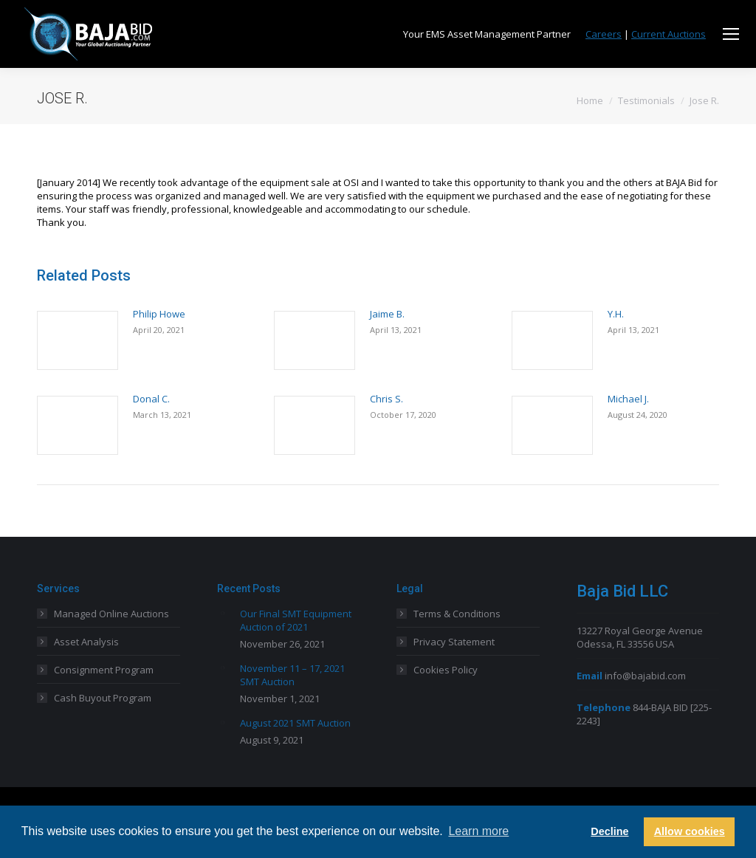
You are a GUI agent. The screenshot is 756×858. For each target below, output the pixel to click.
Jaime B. (387, 313)
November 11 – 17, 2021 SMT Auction (292, 675)
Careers (603, 34)
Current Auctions (668, 34)
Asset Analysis (86, 641)
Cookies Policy (445, 669)
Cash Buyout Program (102, 697)
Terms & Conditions (457, 613)
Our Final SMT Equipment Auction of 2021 (295, 620)
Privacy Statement (454, 641)
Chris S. (386, 398)
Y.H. (616, 313)
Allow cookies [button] (689, 831)
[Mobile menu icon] (731, 34)
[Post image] (77, 340)
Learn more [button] (478, 831)
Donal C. (151, 398)
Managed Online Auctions (111, 613)
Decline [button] (609, 831)
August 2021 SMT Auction (295, 723)
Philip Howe (159, 313)
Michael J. (628, 398)
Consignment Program (104, 669)
